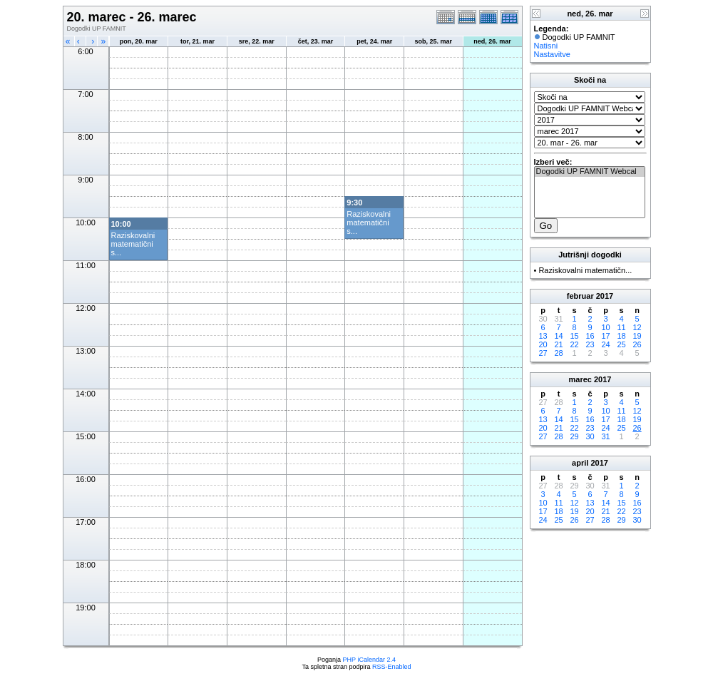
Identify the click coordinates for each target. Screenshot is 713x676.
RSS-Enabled (391, 666)
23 (589, 344)
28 (558, 353)
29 (574, 436)
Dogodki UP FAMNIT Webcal (590, 172)
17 (605, 336)
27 (542, 353)
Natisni (546, 45)
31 (605, 436)
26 (636, 344)
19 (636, 336)
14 (558, 336)
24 (605, 344)
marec (580, 379)
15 (574, 336)
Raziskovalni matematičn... (585, 270)
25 (621, 344)
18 (621, 336)
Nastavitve (552, 54)
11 (621, 327)
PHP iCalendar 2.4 (369, 659)
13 (542, 336)
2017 (604, 296)
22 (574, 344)
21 (558, 344)
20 (542, 344)
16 (589, 336)
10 (605, 327)
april (580, 463)
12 (636, 327)
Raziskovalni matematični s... (369, 222)
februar (580, 296)
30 (589, 436)
